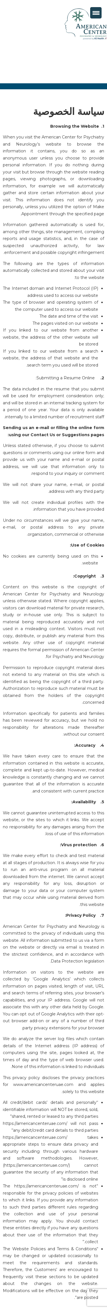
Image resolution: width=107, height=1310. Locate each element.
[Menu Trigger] (96, 12)
